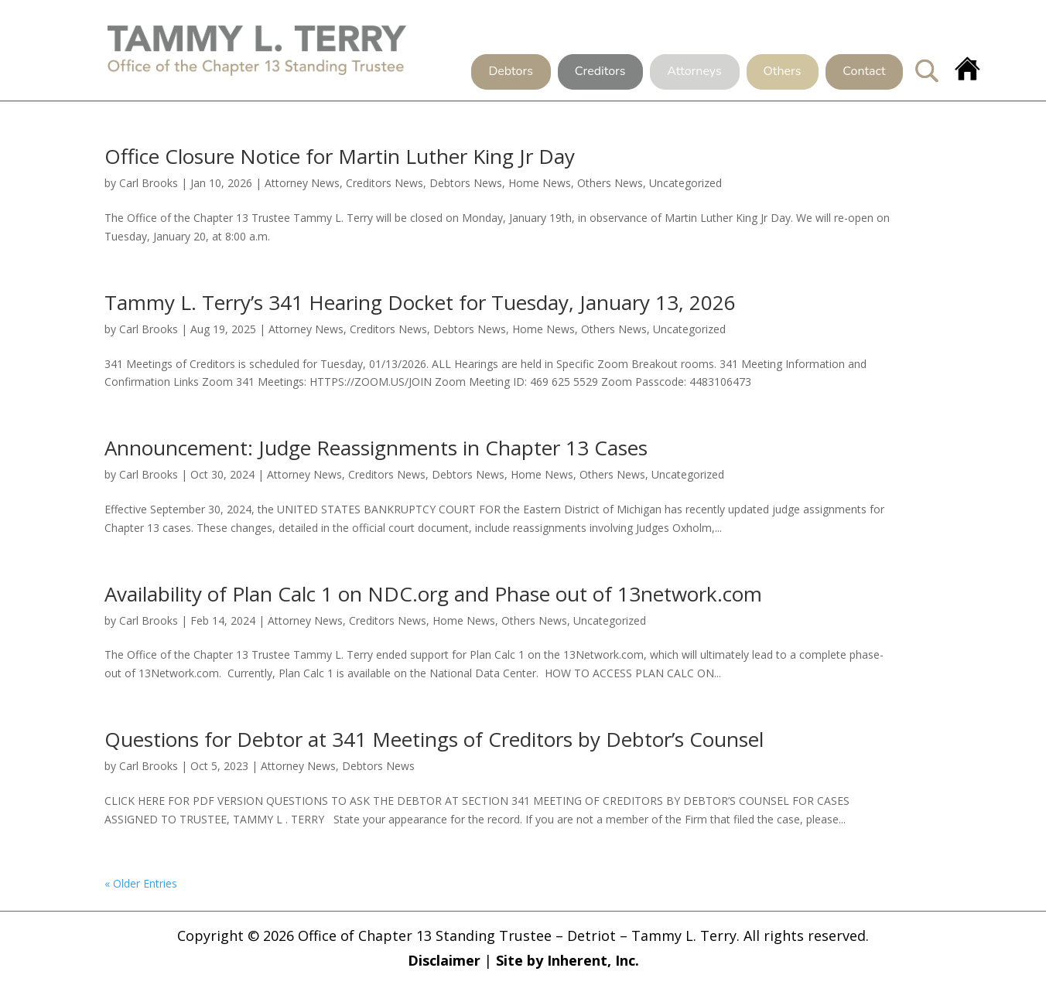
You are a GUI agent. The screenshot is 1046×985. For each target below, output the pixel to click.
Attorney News (302, 183)
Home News (539, 183)
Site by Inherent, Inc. (567, 960)
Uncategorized (685, 183)
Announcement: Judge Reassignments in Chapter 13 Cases (376, 448)
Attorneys (694, 72)
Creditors (600, 72)
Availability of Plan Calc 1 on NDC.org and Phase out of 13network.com (433, 594)
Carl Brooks (148, 183)
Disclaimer (444, 960)
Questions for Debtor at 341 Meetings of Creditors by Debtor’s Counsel (434, 739)
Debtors (510, 72)
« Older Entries (140, 883)
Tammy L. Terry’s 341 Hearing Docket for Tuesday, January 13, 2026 (420, 302)
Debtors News (465, 183)
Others (783, 72)
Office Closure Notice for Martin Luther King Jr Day (339, 156)
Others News (610, 183)
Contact (864, 72)
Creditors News (384, 183)
